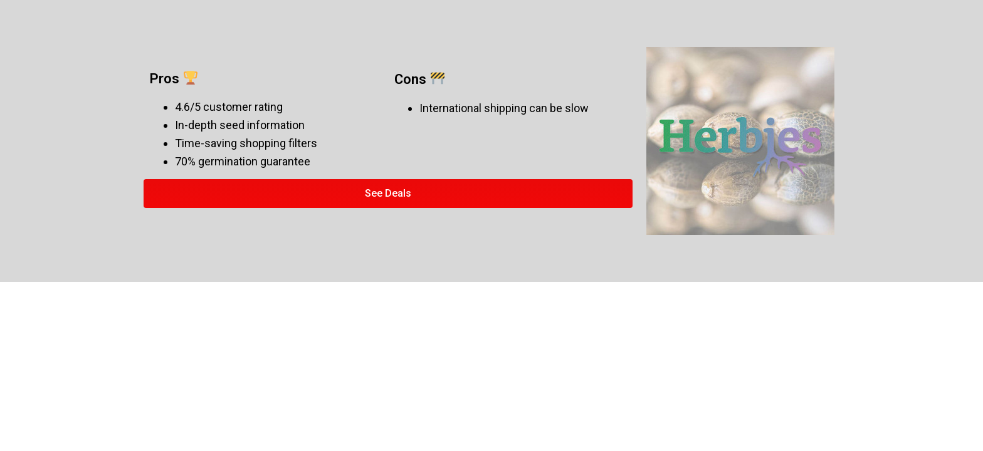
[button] (388, 193)
